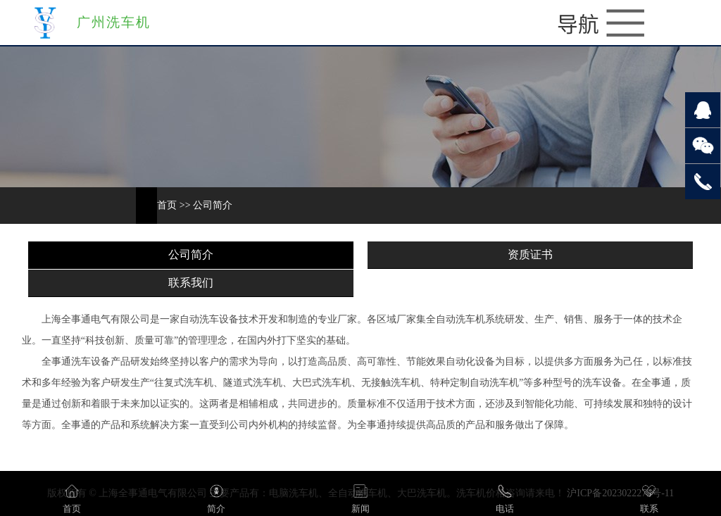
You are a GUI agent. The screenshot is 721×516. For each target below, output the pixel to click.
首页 (167, 205)
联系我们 (190, 283)
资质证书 (530, 254)
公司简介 (212, 205)
